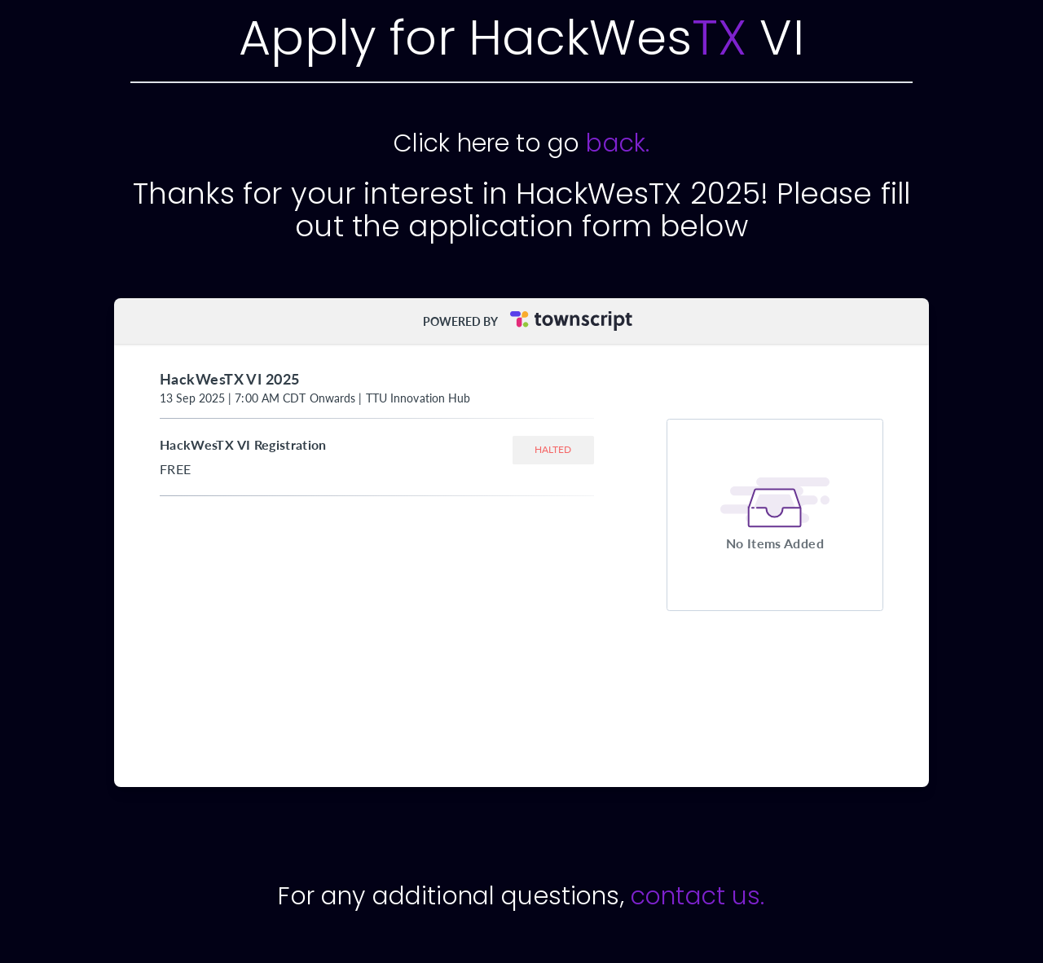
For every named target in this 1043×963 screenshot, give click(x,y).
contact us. (698, 896)
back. (617, 143)
